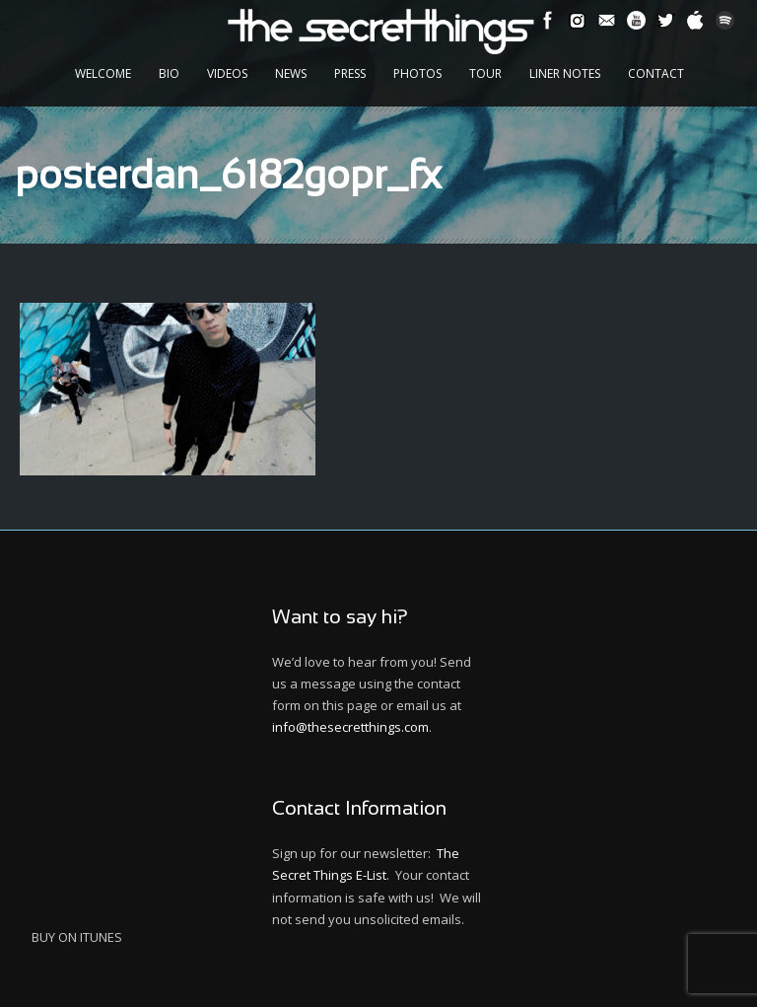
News (291, 73)
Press (350, 73)
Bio (169, 73)
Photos (417, 73)
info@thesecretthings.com (350, 727)
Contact (656, 73)
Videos (227, 73)
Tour (485, 73)
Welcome (103, 73)
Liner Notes (564, 73)
